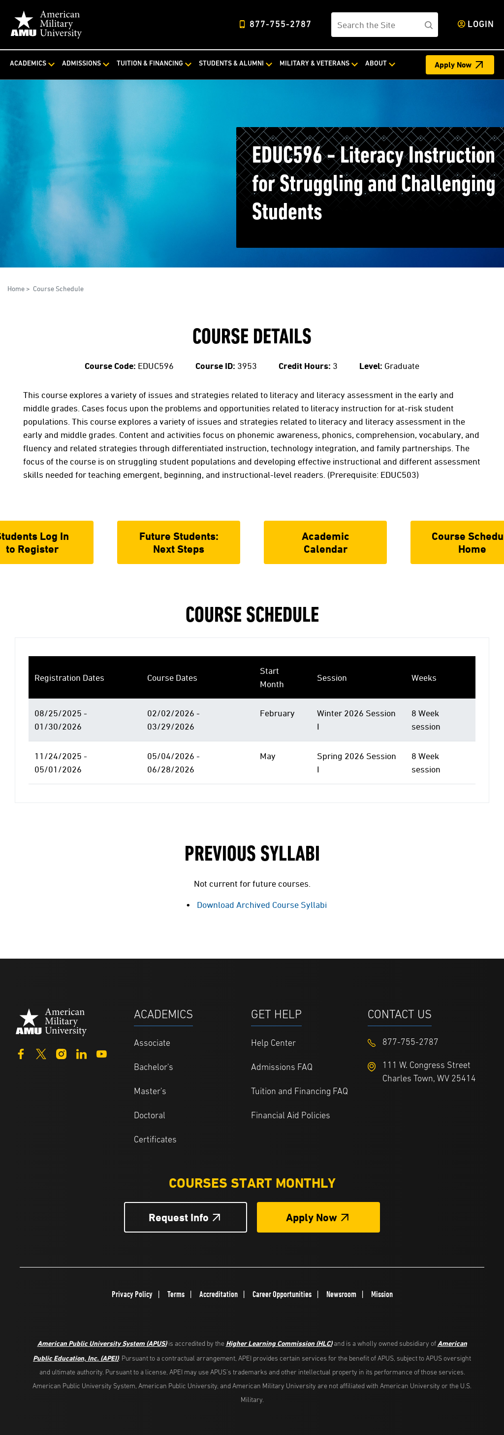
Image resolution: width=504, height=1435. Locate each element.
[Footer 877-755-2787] (426, 1042)
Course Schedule (58, 288)
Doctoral (149, 1116)
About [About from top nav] (376, 63)
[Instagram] (61, 1053)
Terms (176, 1294)
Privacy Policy (132, 1294)
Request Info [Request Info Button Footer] (179, 1217)
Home (16, 288)
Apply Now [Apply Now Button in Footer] (311, 1217)
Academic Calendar (325, 542)
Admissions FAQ (282, 1067)
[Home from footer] (51, 1021)
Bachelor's (153, 1067)
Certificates (155, 1140)
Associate (152, 1043)
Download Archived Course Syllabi (262, 905)
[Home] (46, 24)
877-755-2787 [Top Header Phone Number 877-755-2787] (281, 25)
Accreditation (218, 1294)
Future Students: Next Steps (179, 542)
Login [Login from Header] (481, 25)
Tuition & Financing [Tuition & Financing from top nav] (150, 63)
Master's (150, 1092)
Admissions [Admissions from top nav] (81, 63)
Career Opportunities (282, 1294)
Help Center (273, 1043)
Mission (382, 1294)
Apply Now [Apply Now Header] (453, 64)
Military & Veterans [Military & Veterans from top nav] (314, 63)
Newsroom (341, 1294)
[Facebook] (21, 1053)
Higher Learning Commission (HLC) (279, 1343)
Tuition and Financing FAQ (299, 1092)
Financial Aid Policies (290, 1116)
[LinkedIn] (81, 1053)
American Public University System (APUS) (102, 1343)
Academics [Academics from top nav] (28, 63)
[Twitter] (41, 1053)
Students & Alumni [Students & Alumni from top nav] (231, 63)
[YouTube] (101, 1053)
